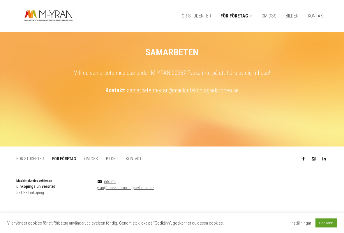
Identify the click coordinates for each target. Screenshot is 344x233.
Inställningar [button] (301, 223)
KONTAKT (316, 16)
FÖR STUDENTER (195, 16)
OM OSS (269, 16)
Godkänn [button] (326, 223)
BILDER (292, 16)
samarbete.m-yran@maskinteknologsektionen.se (183, 90)
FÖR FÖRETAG (234, 16)
